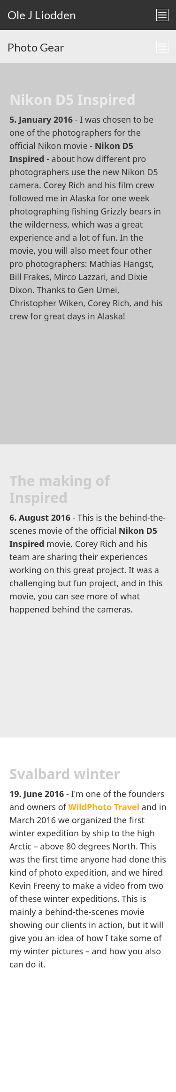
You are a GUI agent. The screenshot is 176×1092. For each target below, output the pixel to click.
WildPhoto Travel (103, 806)
